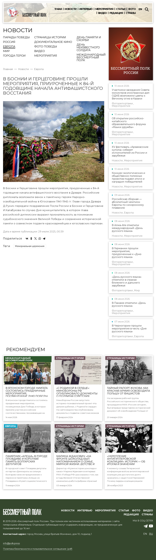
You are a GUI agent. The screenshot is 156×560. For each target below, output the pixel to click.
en (140, 9)
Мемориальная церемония (29, 246)
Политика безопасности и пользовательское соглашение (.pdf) (37, 548)
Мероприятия (104, 9)
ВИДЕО (148, 510)
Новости (70, 9)
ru (151, 533)
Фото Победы (45, 46)
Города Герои (14, 55)
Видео (102, 13)
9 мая (58, 9)
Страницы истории (50, 37)
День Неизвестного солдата (88, 47)
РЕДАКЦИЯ (131, 514)
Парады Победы (16, 37)
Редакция (116, 13)
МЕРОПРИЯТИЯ (105, 510)
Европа (9, 46)
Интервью (85, 9)
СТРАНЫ (147, 514)
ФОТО (136, 510)
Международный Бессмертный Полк (91, 57)
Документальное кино (53, 42)
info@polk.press (11, 543)
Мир (6, 51)
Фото (132, 9)
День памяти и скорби (89, 39)
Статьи (120, 9)
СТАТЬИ (124, 510)
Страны (131, 13)
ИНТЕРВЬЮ (84, 510)
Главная (8, 69)
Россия (9, 42)
